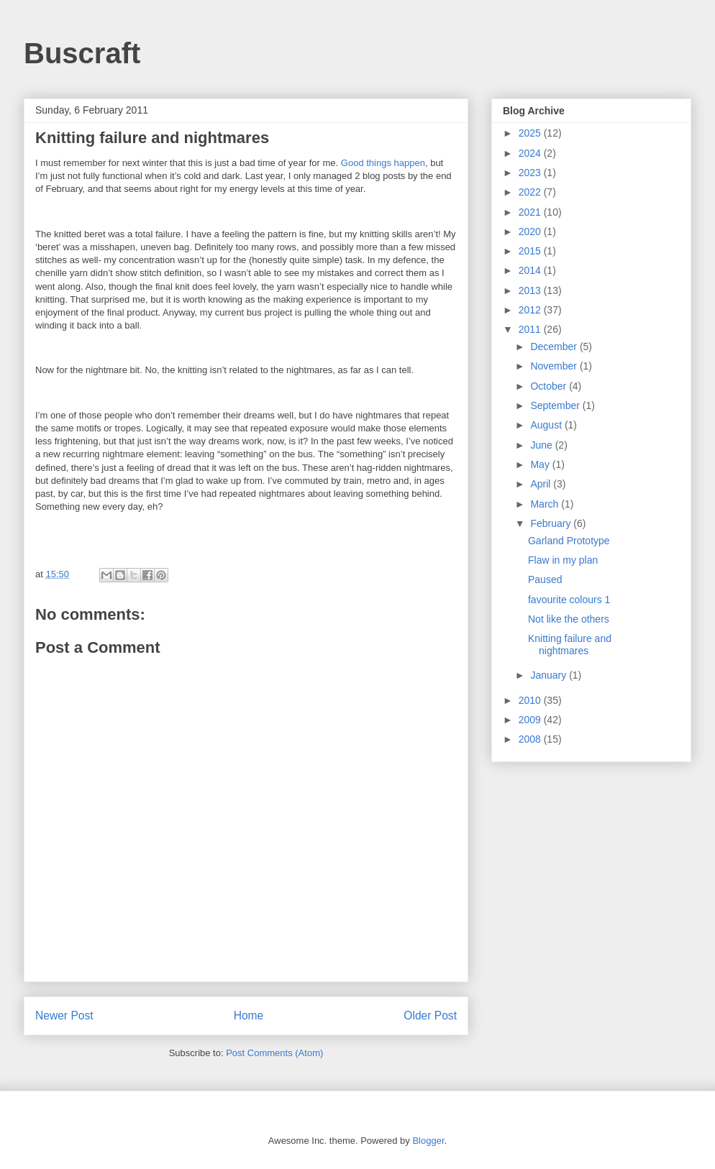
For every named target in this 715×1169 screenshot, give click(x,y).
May (541, 464)
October (549, 386)
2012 (531, 310)
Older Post (430, 1015)
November (554, 366)
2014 (531, 270)
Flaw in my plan (563, 560)
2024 (531, 153)
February (551, 523)
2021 (531, 212)
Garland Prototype (569, 540)
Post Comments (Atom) (274, 1052)
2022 (531, 192)
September (556, 405)
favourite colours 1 (569, 599)
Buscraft (82, 53)
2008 (531, 739)
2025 (531, 133)
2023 (531, 172)
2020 (531, 231)
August (547, 425)
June (542, 445)
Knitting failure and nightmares (569, 644)
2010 (531, 700)
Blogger (428, 1140)
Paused (545, 579)
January (549, 675)
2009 (531, 719)
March (545, 504)
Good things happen (383, 162)
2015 (531, 251)
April (541, 484)
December (554, 346)
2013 (531, 290)
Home (249, 1015)
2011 (531, 329)
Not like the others (568, 619)
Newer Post (64, 1015)
